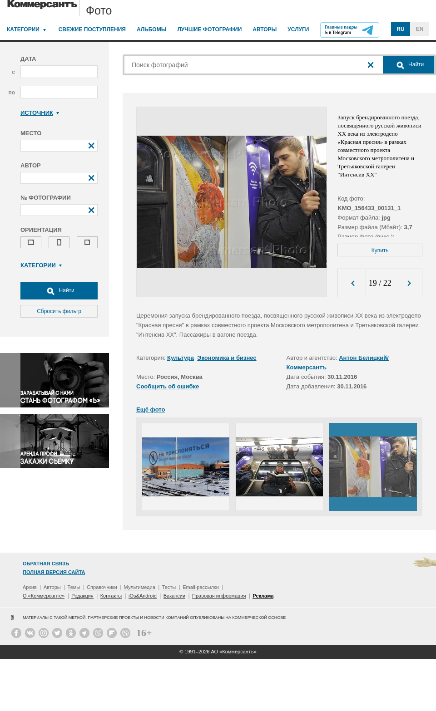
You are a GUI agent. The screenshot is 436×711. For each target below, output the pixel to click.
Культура (180, 357)
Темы (74, 587)
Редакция (82, 595)
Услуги (298, 29)
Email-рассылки (201, 587)
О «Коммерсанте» (43, 595)
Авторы (265, 29)
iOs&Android (143, 595)
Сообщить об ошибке (167, 386)
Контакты (111, 595)
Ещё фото (150, 409)
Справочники (102, 587)
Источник (39, 112)
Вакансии (175, 595)
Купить (380, 250)
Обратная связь (46, 563)
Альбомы (152, 29)
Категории (23, 29)
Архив (30, 587)
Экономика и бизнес (226, 357)
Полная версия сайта (54, 572)
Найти (59, 291)
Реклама (263, 595)
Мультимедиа (139, 587)
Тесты (169, 587)
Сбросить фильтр (59, 311)
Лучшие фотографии (209, 29)
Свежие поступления (92, 29)
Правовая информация (219, 595)
